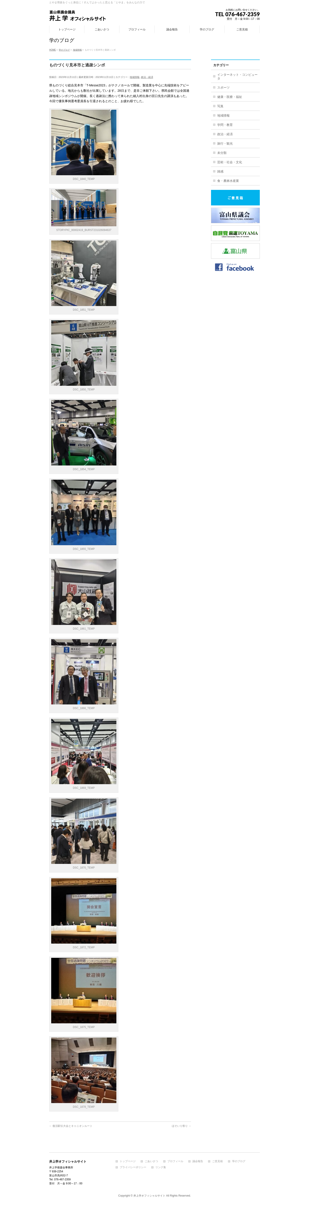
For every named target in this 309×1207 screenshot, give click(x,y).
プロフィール (175, 1161)
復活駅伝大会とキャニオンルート (70, 1125)
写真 (220, 106)
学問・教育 (225, 125)
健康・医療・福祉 (229, 97)
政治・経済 (147, 77)
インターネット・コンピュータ (237, 76)
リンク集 (160, 1167)
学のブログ (238, 1161)
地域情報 (134, 77)
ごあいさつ (151, 1161)
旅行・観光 (225, 143)
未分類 (222, 153)
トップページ (128, 1161)
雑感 (220, 171)
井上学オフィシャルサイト (149, 1195)
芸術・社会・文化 (229, 162)
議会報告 (197, 1161)
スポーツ (223, 87)
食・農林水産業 (228, 181)
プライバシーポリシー (133, 1167)
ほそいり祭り (181, 1125)
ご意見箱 (217, 1161)
